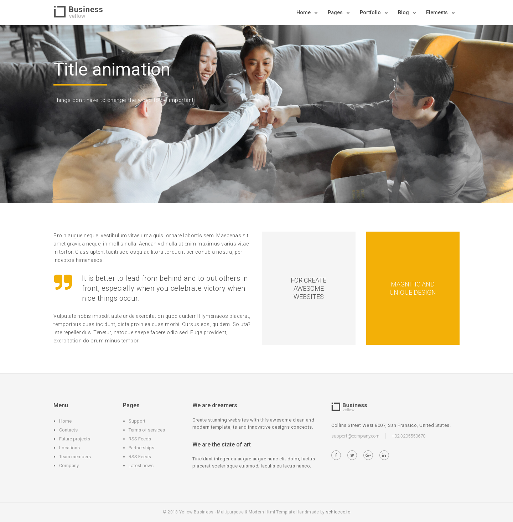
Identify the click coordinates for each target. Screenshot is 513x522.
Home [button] (304, 12)
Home (65, 421)
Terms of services (147, 430)
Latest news (141, 465)
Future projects (74, 438)
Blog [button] (404, 12)
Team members (75, 456)
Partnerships (141, 447)
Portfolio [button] (371, 12)
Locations (69, 447)
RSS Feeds (140, 438)
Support (137, 421)
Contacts (68, 430)
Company (69, 465)
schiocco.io (338, 512)
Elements (437, 12)
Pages (336, 12)
